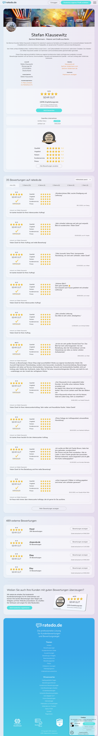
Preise (49, 663)
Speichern (89, 730)
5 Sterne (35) (27, 185)
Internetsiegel (49, 701)
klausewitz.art (69, 64)
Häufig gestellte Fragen (49, 680)
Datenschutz (86, 734)
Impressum (80, 734)
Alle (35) (12, 185)
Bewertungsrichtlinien (49, 683)
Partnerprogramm (49, 669)
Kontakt (49, 711)
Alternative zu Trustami (49, 706)
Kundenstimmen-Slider (49, 650)
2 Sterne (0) (70, 185)
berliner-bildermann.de (69, 68)
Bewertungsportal (49, 661)
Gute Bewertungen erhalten (49, 688)
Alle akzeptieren (89, 724)
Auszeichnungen (49, 653)
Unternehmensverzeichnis (49, 671)
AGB (41, 733)
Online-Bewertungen (49, 698)
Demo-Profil (49, 709)
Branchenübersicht (49, 658)
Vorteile (49, 645)
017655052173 (26, 85)
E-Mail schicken (26, 83)
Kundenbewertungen (49, 691)
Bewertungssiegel (49, 648)
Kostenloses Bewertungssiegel (49, 685)
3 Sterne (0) (56, 185)
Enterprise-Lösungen (49, 666)
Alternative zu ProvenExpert (49, 704)
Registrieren (49, 714)
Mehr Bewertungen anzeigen (49, 508)
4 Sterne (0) (41, 185)
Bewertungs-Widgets (49, 656)
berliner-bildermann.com (69, 66)
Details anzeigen (89, 727)
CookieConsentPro (83, 733)
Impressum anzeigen (70, 74)
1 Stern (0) (85, 185)
